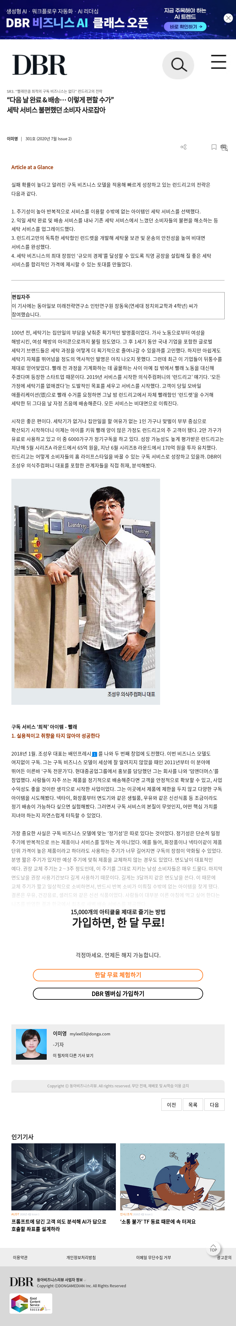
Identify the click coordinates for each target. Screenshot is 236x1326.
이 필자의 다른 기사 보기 (73, 1055)
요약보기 (224, 147)
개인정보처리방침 (81, 1257)
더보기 (184, 147)
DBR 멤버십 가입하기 (118, 993)
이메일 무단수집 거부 (153, 1257)
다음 (214, 1104)
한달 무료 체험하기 (118, 975)
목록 (193, 1104)
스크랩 (214, 147)
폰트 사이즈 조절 (204, 147)
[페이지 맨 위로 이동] (214, 1250)
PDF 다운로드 (194, 147)
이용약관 (20, 1257)
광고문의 (224, 1257)
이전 (171, 1104)
